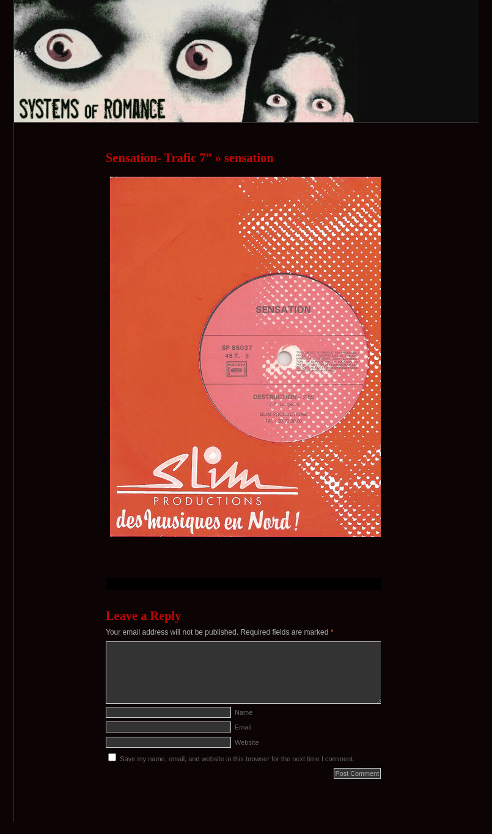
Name (243, 712)
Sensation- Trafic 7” (159, 157)
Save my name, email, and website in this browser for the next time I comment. (237, 758)
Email (243, 727)
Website (247, 742)
